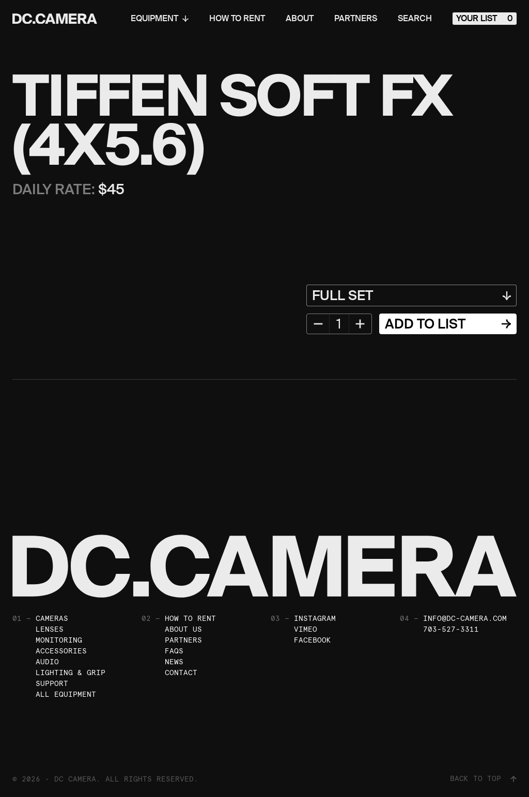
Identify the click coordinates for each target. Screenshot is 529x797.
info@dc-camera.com (465, 618)
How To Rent (237, 18)
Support (52, 683)
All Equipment (66, 694)
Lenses (50, 629)
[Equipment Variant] (411, 295)
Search (415, 18)
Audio (47, 661)
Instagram (315, 618)
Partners (355, 18)
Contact (181, 672)
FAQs (174, 650)
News (174, 661)
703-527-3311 (451, 629)
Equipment (160, 18)
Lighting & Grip (70, 672)
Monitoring (59, 640)
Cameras (52, 618)
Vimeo (305, 629)
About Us (183, 629)
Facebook (312, 640)
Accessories (61, 650)
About (300, 18)
